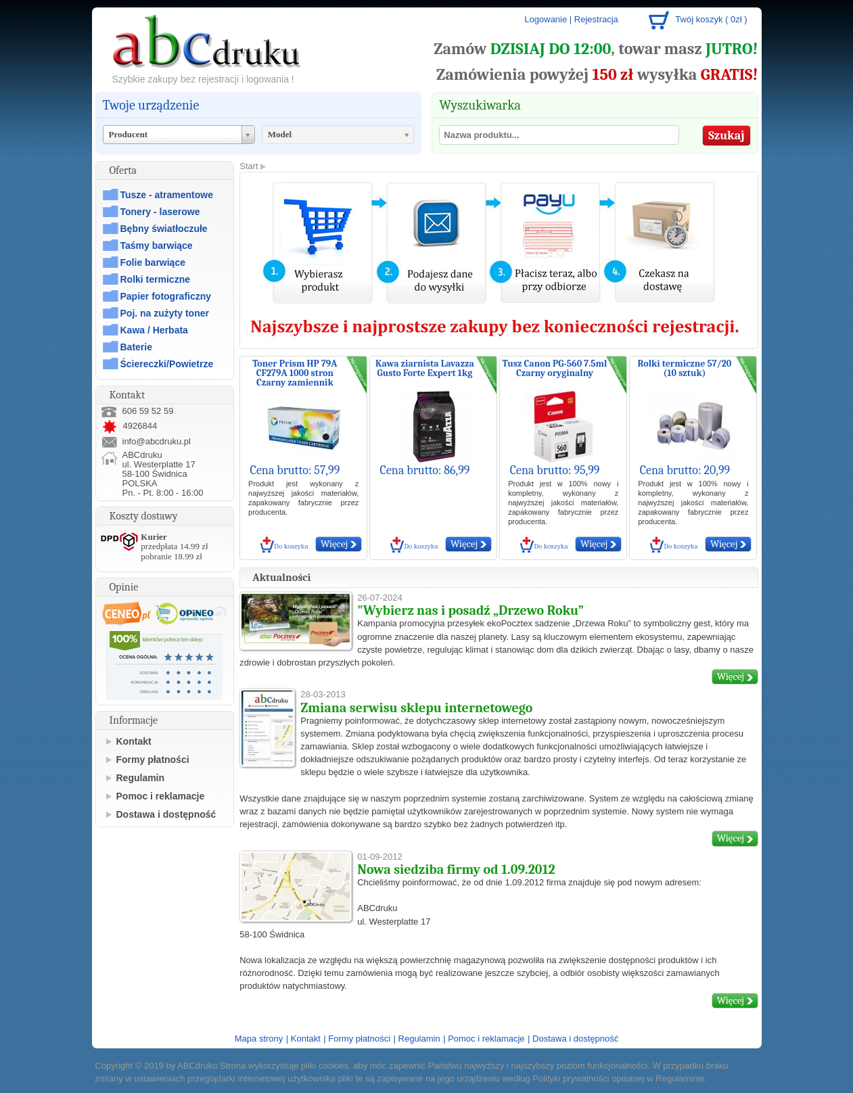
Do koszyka (291, 546)
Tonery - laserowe (160, 211)
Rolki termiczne (155, 279)
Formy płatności (152, 759)
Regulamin (140, 777)
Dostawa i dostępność (166, 814)
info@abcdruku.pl (156, 441)
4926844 (129, 426)
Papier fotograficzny (166, 296)
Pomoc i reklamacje (160, 796)
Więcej (338, 544)
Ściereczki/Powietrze (167, 363)
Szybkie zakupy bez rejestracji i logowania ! (203, 79)
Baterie (136, 347)
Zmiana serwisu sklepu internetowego (416, 708)
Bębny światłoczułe (164, 228)
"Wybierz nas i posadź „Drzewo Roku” (470, 610)
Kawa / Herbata (154, 330)
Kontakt (134, 741)
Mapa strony (259, 1038)
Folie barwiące (152, 262)
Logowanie (545, 19)
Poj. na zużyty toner (164, 313)
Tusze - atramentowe (166, 194)
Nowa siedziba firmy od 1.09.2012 (456, 869)
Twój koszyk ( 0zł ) (711, 19)
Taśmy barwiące (156, 245)
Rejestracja (596, 19)
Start (248, 166)
